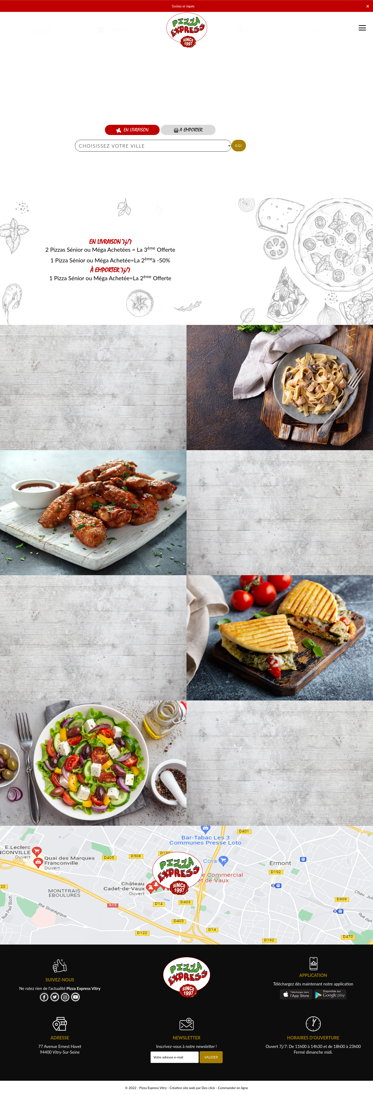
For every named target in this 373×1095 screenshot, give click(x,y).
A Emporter (188, 130)
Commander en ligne (233, 1088)
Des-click (208, 1088)
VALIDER (211, 1057)
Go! (238, 146)
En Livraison (132, 130)
